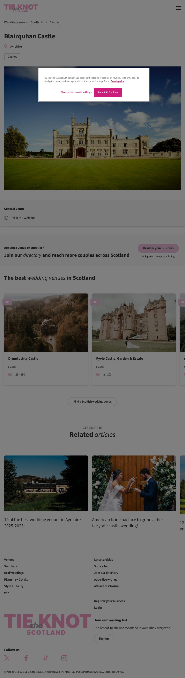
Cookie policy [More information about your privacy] (117, 81)
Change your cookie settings (76, 92)
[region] (93, 85)
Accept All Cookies (108, 92)
